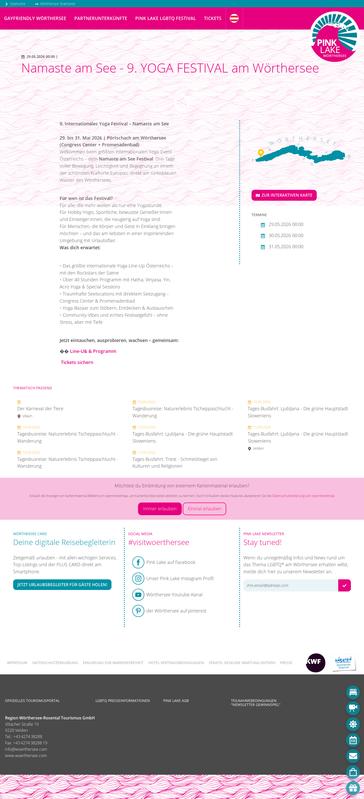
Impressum (17, 662)
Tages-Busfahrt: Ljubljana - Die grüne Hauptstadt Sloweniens (182, 434)
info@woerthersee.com (26, 749)
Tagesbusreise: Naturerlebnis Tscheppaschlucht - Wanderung (67, 434)
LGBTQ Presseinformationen (123, 700)
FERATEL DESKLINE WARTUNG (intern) (242, 662)
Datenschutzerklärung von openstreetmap (303, 495)
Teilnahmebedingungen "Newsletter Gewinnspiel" (256, 702)
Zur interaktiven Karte (284, 195)
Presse (286, 662)
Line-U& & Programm (93, 351)
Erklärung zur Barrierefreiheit (113, 662)
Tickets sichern (77, 362)
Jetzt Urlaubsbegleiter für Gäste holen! (62, 584)
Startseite (15, 3)
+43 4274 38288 (27, 736)
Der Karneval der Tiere (40, 408)
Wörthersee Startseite (55, 3)
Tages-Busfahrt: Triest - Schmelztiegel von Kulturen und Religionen (174, 459)
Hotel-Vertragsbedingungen (176, 662)
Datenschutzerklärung (55, 662)
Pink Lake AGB (176, 700)
